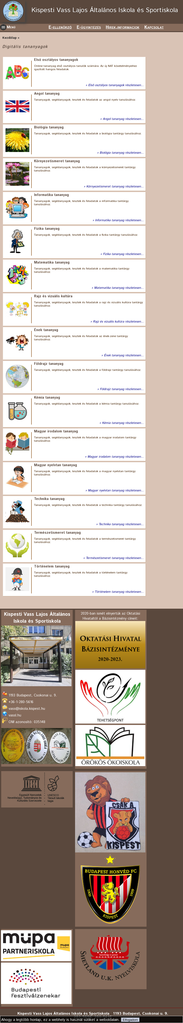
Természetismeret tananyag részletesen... (115, 558)
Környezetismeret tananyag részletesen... (115, 187)
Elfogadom (130, 1020)
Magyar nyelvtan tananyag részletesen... (116, 491)
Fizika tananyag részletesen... (123, 254)
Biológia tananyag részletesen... (122, 153)
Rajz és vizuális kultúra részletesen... (118, 322)
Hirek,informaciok (122, 27)
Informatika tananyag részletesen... (119, 220)
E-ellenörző (60, 27)
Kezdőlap (9, 38)
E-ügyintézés (89, 27)
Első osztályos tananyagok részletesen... (116, 85)
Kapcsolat (154, 27)
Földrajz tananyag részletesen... (122, 389)
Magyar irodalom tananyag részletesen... (115, 457)
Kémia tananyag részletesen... (123, 423)
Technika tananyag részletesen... (121, 524)
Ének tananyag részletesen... (124, 355)
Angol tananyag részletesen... (123, 119)
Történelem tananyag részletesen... (119, 592)
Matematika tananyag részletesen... (119, 288)
